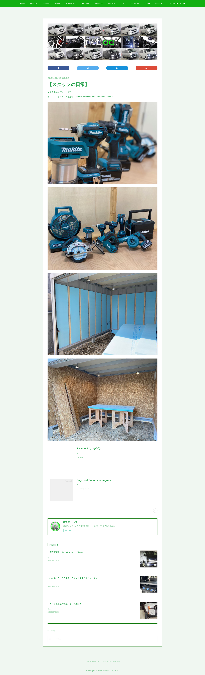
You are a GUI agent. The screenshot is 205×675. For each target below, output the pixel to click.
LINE (123, 4)
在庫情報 (46, 4)
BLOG (57, 4)
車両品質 (33, 4)
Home (22, 4)
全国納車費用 (71, 4)
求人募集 (111, 4)
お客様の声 (134, 4)
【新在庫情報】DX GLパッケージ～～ (65, 552)
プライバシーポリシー (176, 4)
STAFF (147, 4)
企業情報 (158, 4)
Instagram (98, 4)
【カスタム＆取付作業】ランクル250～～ (66, 604)
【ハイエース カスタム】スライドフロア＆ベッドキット (73, 578)
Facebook (85, 4)
